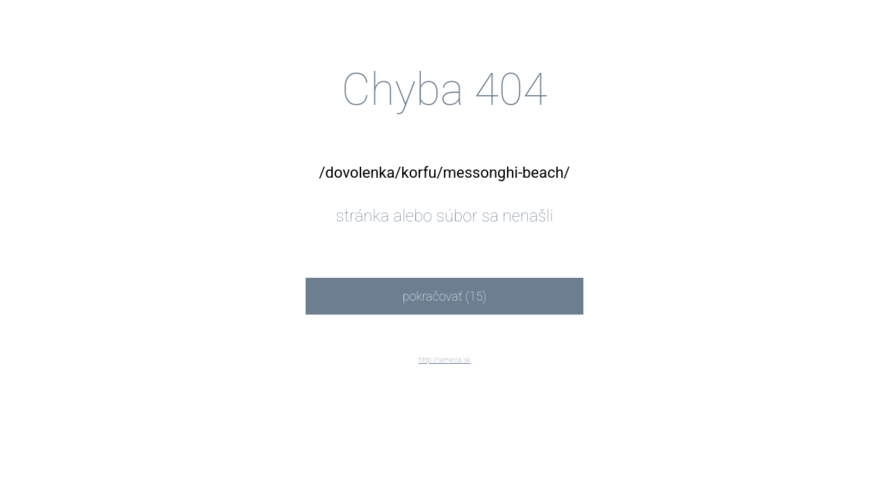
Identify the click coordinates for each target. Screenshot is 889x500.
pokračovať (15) (444, 296)
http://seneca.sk (444, 360)
